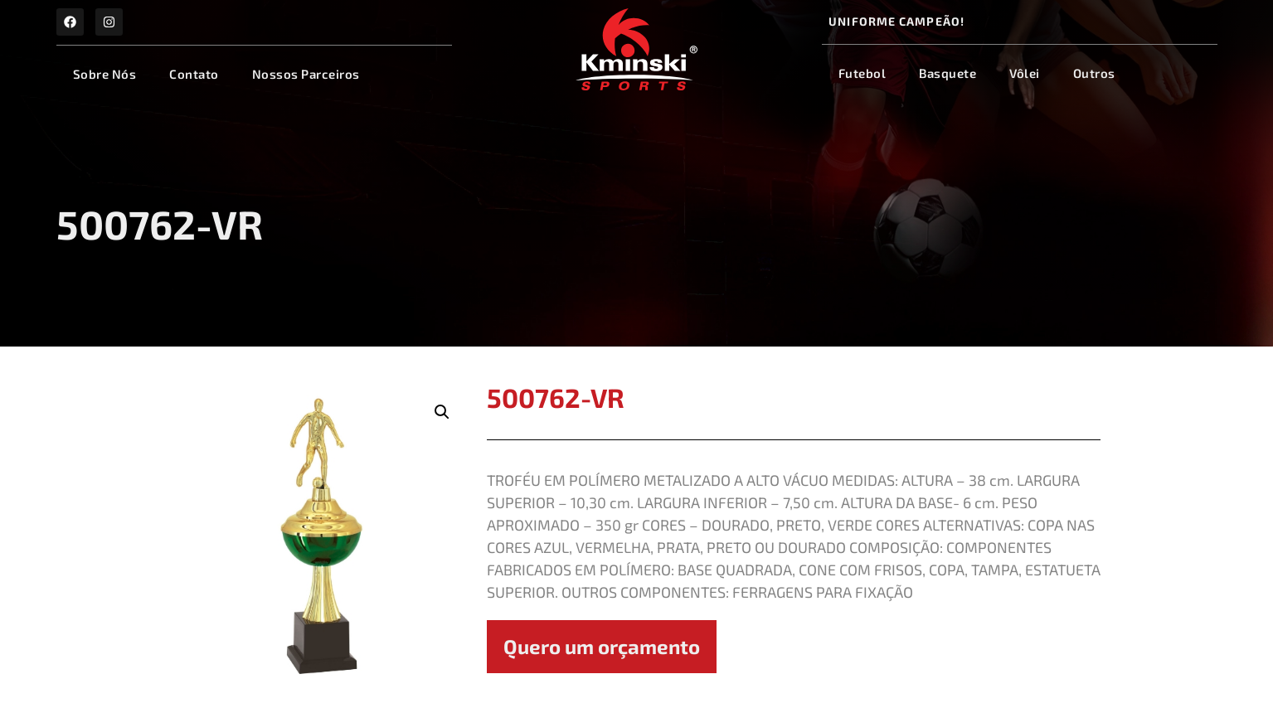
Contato (194, 73)
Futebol (862, 72)
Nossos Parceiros (306, 73)
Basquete (947, 72)
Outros (1094, 72)
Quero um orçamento (601, 646)
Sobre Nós (105, 73)
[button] (442, 412)
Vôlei (1024, 72)
